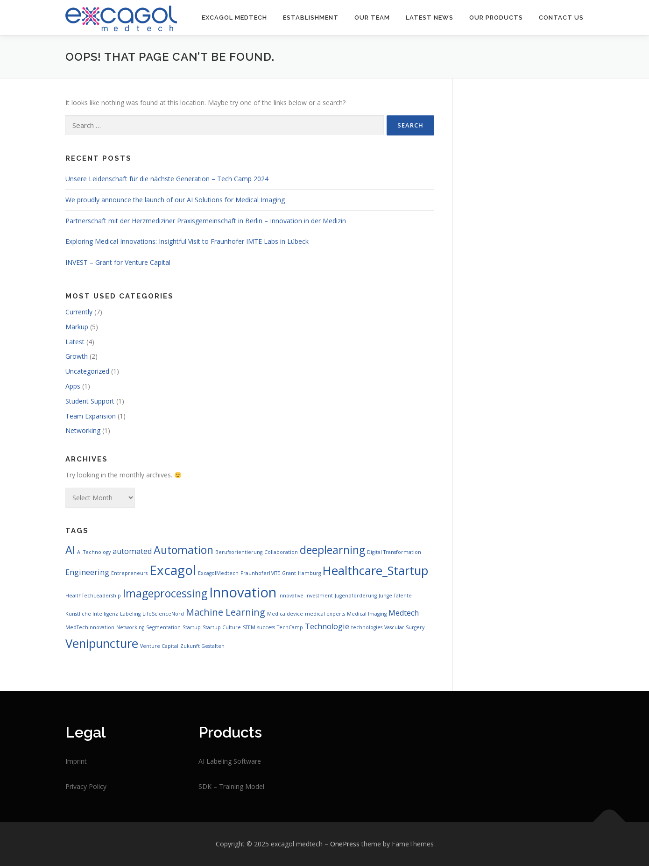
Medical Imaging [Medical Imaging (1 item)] (367, 613)
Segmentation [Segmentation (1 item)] (163, 627)
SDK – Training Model (231, 786)
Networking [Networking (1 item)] (130, 627)
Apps (72, 386)
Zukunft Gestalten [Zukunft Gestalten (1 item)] (202, 646)
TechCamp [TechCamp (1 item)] (290, 627)
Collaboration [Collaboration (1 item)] (281, 552)
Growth (76, 356)
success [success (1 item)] (266, 627)
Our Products (496, 17)
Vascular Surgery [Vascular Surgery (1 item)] (404, 627)
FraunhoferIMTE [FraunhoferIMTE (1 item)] (260, 573)
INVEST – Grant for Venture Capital (117, 262)
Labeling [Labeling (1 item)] (130, 613)
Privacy (77, 786)
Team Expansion (90, 416)
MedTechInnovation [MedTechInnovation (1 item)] (89, 627)
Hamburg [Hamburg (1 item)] (309, 573)
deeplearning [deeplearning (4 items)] (332, 549)
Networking (82, 430)
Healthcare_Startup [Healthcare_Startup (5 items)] (375, 570)
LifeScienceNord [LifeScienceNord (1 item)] (163, 613)
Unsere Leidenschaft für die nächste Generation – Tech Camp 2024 (166, 178)
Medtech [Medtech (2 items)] (403, 613)
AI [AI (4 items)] (70, 549)
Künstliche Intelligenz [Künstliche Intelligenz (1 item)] (91, 613)
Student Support (89, 401)
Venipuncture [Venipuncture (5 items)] (101, 643)
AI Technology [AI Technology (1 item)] (94, 552)
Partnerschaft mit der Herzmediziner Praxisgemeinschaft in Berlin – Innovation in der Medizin (205, 220)
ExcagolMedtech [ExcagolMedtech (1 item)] (218, 573)
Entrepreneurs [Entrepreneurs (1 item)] (129, 573)
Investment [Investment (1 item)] (319, 595)
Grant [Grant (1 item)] (289, 573)
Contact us (561, 17)
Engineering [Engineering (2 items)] (87, 572)
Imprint (76, 761)
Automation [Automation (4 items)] (183, 549)
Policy (97, 786)
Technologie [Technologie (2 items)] (327, 626)
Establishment (311, 17)
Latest (75, 341)
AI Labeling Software (229, 761)
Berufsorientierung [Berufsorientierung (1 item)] (238, 552)
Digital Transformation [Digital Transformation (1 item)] (394, 552)
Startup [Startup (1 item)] (192, 627)
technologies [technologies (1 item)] (366, 627)
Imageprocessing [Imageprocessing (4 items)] (165, 593)
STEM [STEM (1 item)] (249, 627)
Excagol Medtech (234, 17)
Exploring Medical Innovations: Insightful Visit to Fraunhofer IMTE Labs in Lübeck (187, 241)
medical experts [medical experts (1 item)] (325, 613)
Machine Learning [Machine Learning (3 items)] (225, 612)
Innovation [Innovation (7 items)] (242, 592)
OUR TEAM (372, 17)
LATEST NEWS (429, 17)
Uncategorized (87, 371)
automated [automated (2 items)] (132, 551)
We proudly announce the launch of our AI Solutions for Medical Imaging (175, 199)
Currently (78, 311)
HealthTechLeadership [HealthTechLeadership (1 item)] (93, 595)
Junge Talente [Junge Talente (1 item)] (395, 595)
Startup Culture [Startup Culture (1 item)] (222, 627)
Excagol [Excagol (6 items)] (172, 570)
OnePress (345, 843)
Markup (76, 326)
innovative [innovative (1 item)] (290, 595)
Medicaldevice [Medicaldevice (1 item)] (285, 613)
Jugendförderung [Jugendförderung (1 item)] (356, 595)
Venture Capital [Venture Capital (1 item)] (159, 646)
